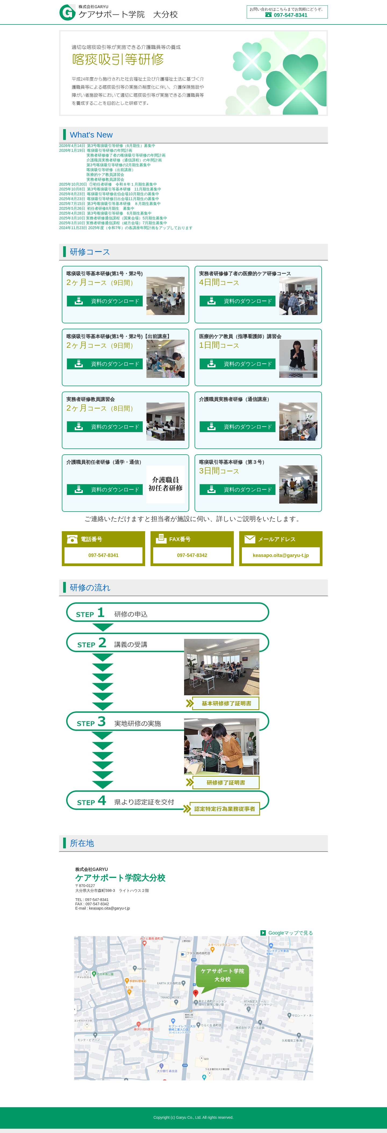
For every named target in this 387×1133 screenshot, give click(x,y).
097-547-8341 (290, 15)
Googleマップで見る (290, 933)
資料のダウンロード (115, 301)
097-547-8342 (192, 555)
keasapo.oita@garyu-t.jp (281, 555)
